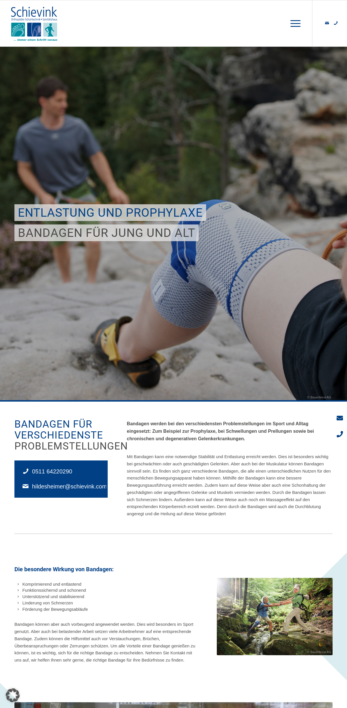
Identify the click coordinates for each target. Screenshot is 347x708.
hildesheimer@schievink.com (69, 486)
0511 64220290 (52, 471)
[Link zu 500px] (335, 23)
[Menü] (294, 23)
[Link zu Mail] (327, 23)
